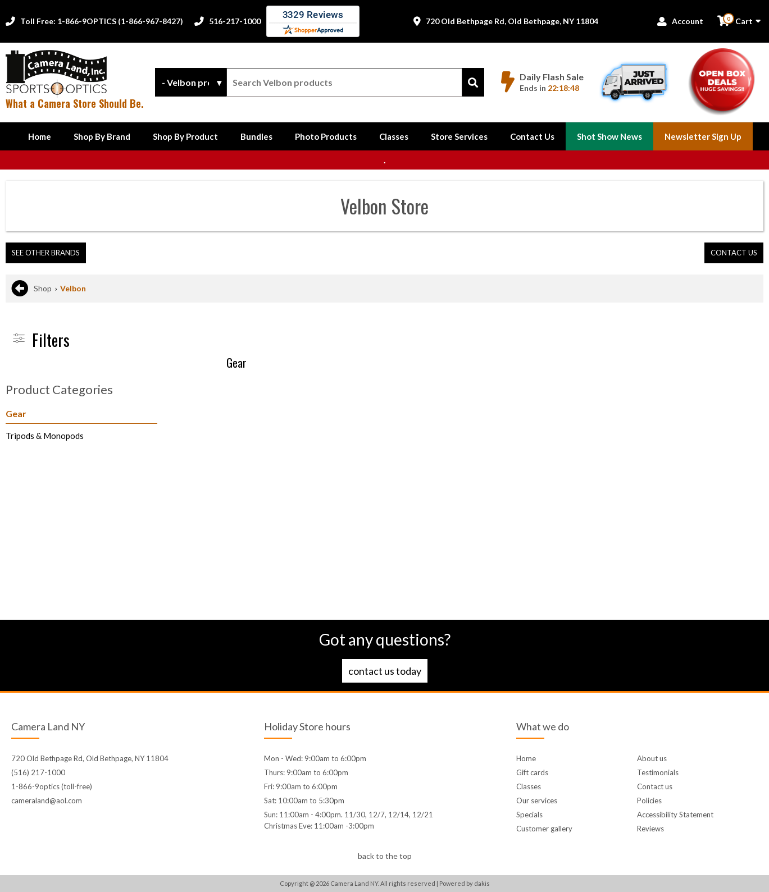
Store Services (459, 136)
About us (652, 758)
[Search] (473, 82)
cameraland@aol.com (46, 800)
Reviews (650, 828)
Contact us (654, 786)
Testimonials (658, 772)
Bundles (256, 136)
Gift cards (532, 772)
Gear (16, 413)
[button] (102, 136)
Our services (536, 800)
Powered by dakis (464, 883)
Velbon (73, 288)
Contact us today (384, 671)
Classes (393, 136)
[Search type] (190, 83)
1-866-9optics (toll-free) (51, 786)
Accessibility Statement (675, 814)
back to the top (385, 856)
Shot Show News (609, 136)
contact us (734, 252)
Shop (43, 288)
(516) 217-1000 (38, 772)
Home (39, 136)
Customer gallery (544, 828)
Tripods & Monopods (45, 436)
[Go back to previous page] (19, 288)
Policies (649, 800)
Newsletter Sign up (703, 136)
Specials (529, 814)
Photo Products (326, 136)
